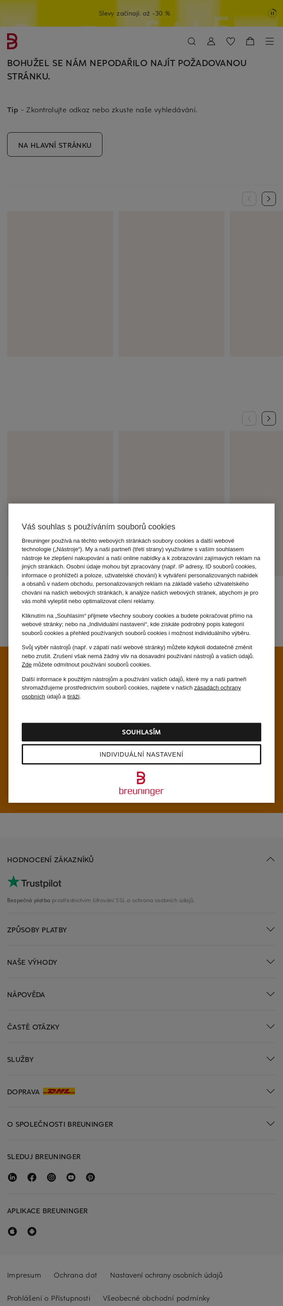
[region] (141, 653)
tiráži (73, 696)
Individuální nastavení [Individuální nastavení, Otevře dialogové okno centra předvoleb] (141, 754)
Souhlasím (141, 732)
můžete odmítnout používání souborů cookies (85, 664)
